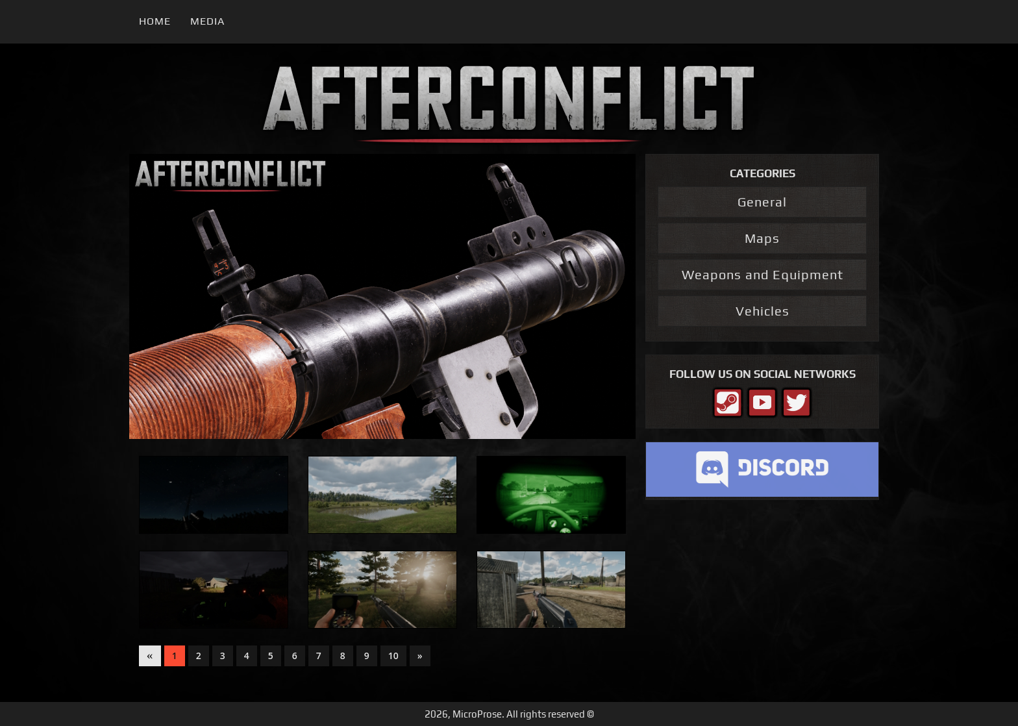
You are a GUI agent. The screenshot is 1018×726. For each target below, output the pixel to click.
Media (207, 21)
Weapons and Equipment (762, 274)
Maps (762, 238)
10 (393, 655)
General (762, 201)
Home (155, 21)
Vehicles (762, 310)
